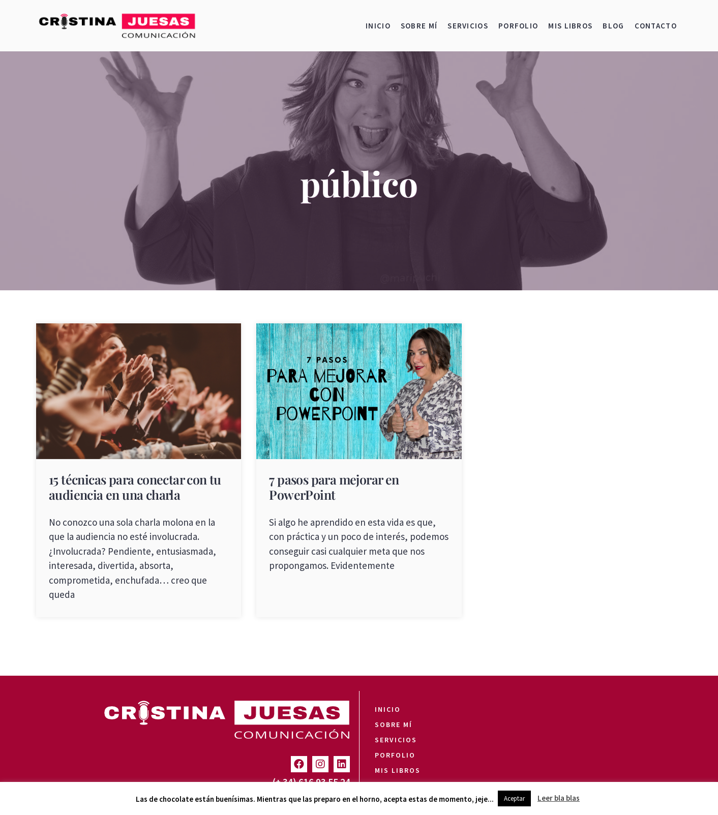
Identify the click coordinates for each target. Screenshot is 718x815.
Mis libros (570, 26)
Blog (613, 26)
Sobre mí (419, 26)
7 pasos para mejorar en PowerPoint (334, 487)
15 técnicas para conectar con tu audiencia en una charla (135, 487)
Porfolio (518, 26)
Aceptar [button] (514, 798)
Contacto (656, 26)
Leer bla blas (558, 798)
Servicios (467, 26)
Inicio (378, 26)
